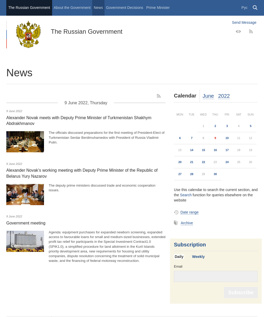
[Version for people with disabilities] (238, 31)
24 (227, 162)
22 (203, 162)
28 (191, 174)
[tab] (181, 257)
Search (185, 195)
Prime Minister (158, 7)
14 (191, 150)
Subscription (190, 244)
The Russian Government (29, 7)
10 (227, 138)
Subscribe (241, 292)
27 (180, 174)
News (98, 7)
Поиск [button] (255, 8)
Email (178, 266)
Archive (187, 223)
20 (180, 162)
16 (215, 150)
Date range (189, 212)
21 (191, 162)
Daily (179, 257)
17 (227, 150)
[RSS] (251, 31)
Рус (244, 7)
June (208, 96)
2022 (224, 96)
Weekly (198, 257)
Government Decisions (124, 7)
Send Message (244, 22)
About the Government (72, 7)
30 (215, 174)
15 (203, 150)
